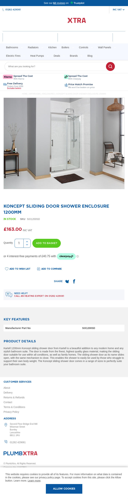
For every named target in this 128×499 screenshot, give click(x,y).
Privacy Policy (11, 411)
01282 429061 (13, 10)
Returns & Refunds (14, 397)
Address (10, 418)
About (7, 387)
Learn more (34, 480)
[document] (64, 483)
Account (30, 40)
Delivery (8, 392)
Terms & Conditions (14, 407)
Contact (8, 402)
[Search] (110, 66)
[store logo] (64, 22)
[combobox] (57, 66)
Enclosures (48, 94)
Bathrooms (35, 94)
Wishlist (85, 40)
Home (25, 94)
